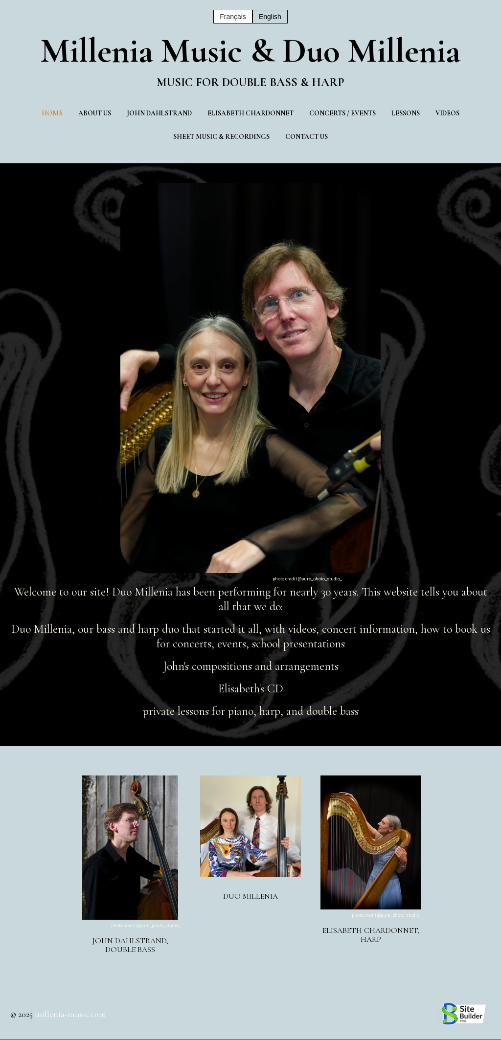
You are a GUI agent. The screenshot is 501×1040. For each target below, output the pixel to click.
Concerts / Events (342, 113)
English (270, 17)
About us (94, 113)
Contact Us (306, 137)
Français (233, 17)
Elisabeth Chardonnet (250, 113)
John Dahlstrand (159, 113)
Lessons (405, 113)
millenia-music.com (70, 1014)
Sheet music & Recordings (221, 137)
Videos (447, 113)
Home (52, 113)
